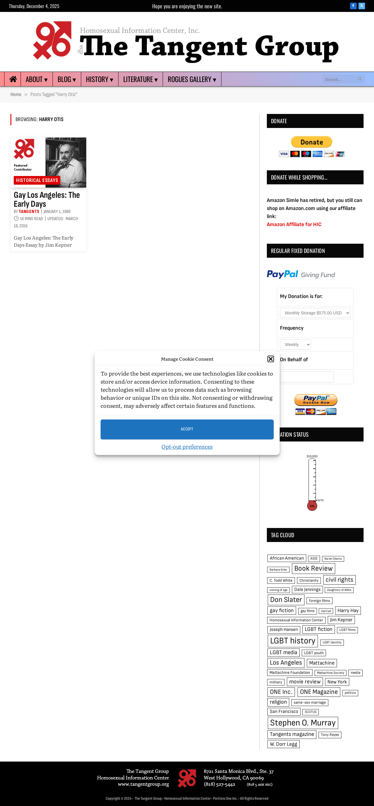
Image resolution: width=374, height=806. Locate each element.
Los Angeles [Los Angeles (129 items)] (286, 663)
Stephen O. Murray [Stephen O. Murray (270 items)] (303, 723)
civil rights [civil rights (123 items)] (339, 580)
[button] (271, 359)
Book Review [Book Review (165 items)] (313, 568)
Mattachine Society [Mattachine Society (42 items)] (330, 673)
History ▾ (99, 79)
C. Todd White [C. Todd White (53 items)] (281, 580)
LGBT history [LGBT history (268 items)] (292, 641)
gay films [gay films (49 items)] (308, 611)
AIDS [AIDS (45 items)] (314, 558)
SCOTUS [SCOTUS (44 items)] (310, 712)
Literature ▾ (140, 79)
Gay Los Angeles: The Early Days (47, 200)
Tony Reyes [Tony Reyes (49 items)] (330, 734)
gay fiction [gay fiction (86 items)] (282, 610)
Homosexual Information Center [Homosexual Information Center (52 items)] (296, 620)
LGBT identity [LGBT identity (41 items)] (332, 642)
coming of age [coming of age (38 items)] (278, 590)
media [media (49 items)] (355, 672)
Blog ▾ (67, 79)
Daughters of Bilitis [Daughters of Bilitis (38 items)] (339, 590)
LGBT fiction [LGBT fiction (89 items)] (319, 629)
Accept (187, 429)
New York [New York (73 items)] (337, 682)
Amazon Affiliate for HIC (294, 224)
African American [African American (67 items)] (287, 558)
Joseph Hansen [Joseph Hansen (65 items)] (284, 629)
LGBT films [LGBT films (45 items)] (347, 630)
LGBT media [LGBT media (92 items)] (283, 652)
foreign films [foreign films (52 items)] (319, 600)
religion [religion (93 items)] (278, 702)
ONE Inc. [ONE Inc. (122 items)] (281, 692)
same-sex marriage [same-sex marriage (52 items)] (310, 702)
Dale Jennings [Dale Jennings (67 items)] (307, 589)
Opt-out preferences (187, 446)
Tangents (29, 211)
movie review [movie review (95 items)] (305, 681)
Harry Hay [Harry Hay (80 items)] (348, 610)
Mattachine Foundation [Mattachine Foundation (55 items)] (290, 672)
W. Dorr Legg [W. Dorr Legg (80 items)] (283, 744)
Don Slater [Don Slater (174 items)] (286, 599)
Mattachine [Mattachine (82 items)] (322, 663)
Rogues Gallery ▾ (192, 79)
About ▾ (37, 79)
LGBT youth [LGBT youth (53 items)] (314, 653)
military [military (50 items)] (276, 682)
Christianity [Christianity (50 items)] (308, 580)
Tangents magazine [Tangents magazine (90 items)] (292, 734)
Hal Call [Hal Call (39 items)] (326, 611)
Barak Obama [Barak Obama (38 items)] (333, 559)
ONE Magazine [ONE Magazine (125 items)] (319, 692)
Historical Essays (37, 180)
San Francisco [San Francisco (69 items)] (284, 711)
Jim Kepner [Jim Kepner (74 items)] (341, 620)
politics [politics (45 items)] (350, 693)
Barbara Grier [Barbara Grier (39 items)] (278, 570)
